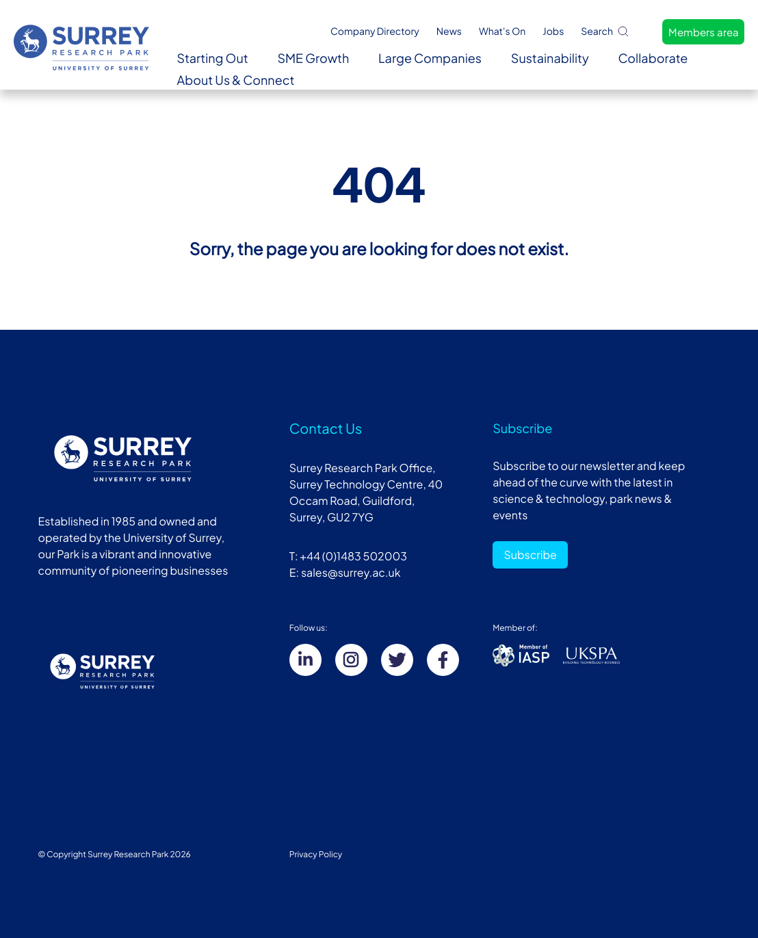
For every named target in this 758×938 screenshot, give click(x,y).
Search (605, 31)
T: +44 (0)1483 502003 (348, 556)
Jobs (553, 31)
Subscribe (530, 554)
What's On (502, 31)
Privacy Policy (316, 854)
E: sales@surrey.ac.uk (345, 572)
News (449, 31)
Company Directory (374, 31)
